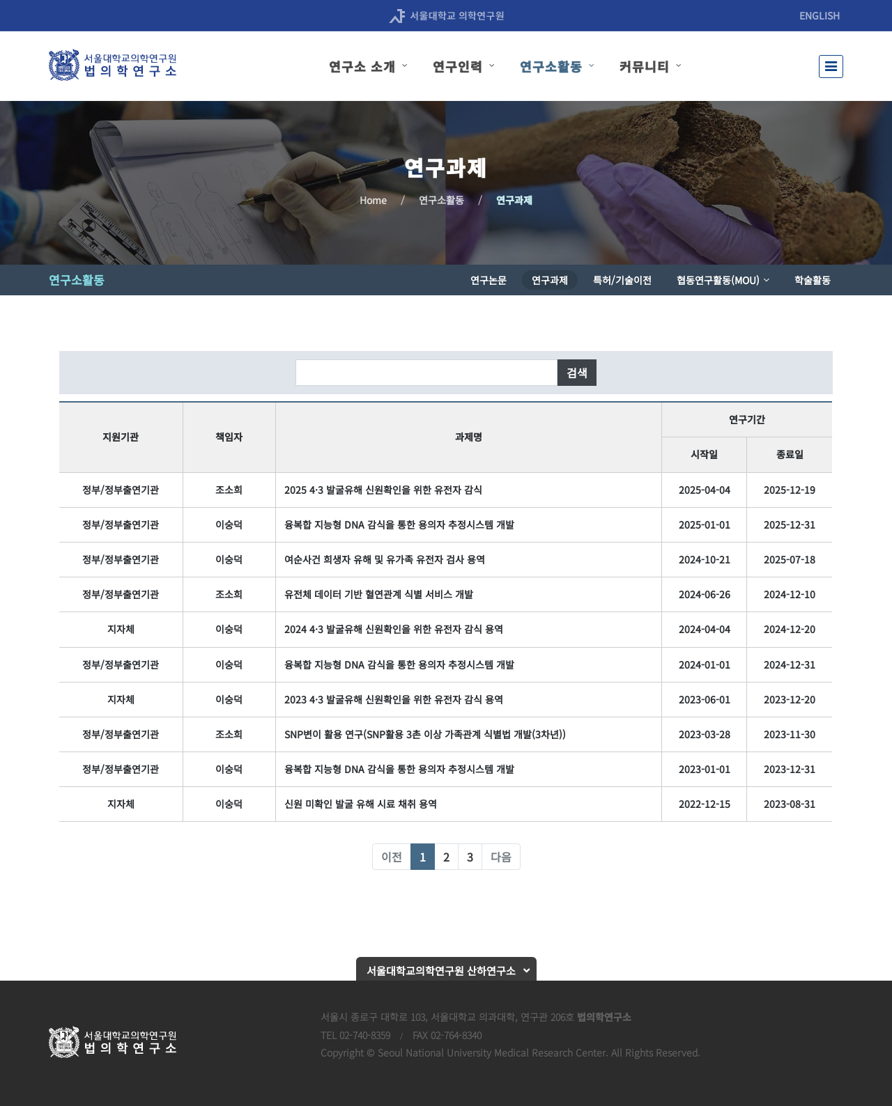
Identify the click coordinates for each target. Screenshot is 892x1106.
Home (373, 200)
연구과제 (514, 200)
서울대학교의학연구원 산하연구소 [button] (441, 970)
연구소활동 (441, 200)
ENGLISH (819, 15)
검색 (577, 372)
